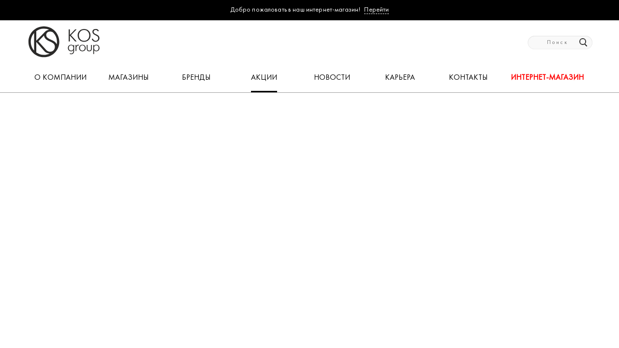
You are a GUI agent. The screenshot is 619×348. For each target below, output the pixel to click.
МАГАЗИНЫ (128, 78)
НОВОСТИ (332, 78)
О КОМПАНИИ (60, 78)
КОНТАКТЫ (468, 78)
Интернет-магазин (547, 78)
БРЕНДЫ (196, 78)
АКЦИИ (264, 78)
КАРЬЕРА (400, 78)
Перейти (376, 10)
